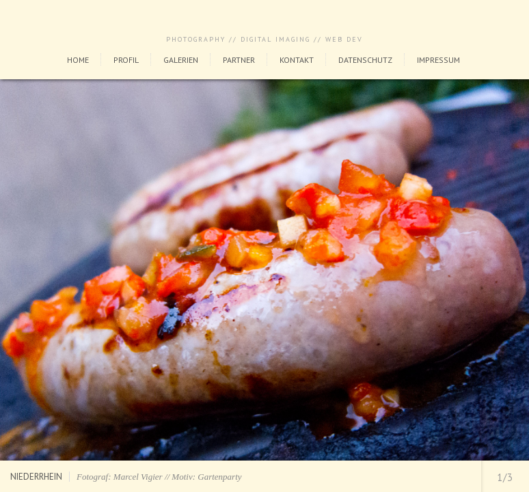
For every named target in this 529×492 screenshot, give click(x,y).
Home (78, 60)
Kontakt (297, 60)
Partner (239, 60)
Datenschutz (365, 60)
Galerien (180, 60)
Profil (126, 60)
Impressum (438, 60)
